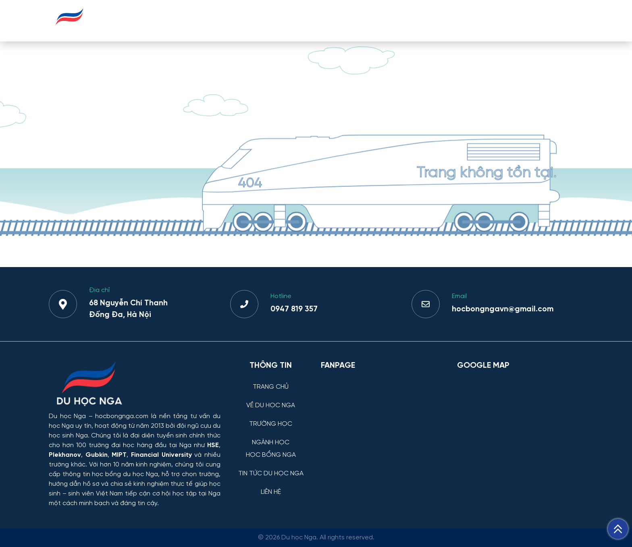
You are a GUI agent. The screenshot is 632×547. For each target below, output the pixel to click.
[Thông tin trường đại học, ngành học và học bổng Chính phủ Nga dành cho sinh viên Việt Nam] (134, 385)
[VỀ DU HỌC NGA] (270, 399)
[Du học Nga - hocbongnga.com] (69, 29)
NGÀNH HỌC (366, 20)
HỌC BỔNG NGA (427, 20)
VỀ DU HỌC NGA (245, 20)
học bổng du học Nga (125, 474)
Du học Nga (67, 416)
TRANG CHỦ (185, 20)
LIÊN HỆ (564, 20)
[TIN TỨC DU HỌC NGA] (270, 467)
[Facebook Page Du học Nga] (384, 418)
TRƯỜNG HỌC (309, 20)
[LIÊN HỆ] (270, 486)
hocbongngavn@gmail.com (502, 309)
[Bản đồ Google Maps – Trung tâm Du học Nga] (517, 418)
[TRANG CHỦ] (270, 381)
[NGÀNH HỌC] (270, 436)
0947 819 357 (294, 309)
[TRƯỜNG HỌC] (270, 418)
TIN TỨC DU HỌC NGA (502, 20)
